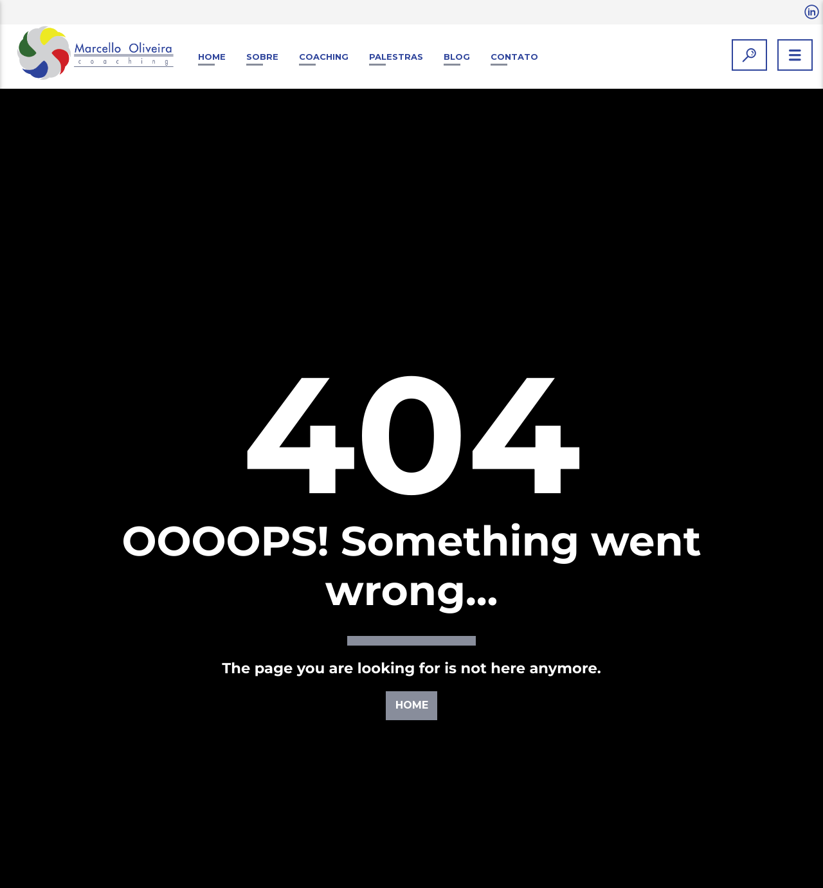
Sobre (262, 56)
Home (212, 56)
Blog (457, 56)
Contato (514, 56)
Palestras (396, 56)
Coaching (323, 56)
